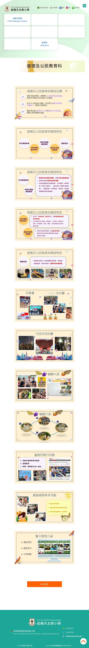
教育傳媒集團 (57, 646)
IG (68, 7)
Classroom (42, 7)
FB (61, 7)
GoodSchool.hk (66, 646)
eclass (76, 7)
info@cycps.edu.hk (74, 636)
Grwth (54, 7)
